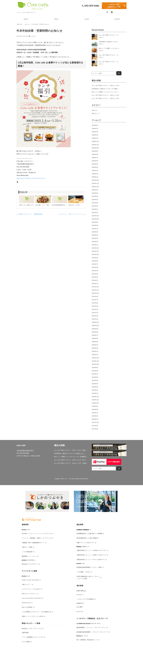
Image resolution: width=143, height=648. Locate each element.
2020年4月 (95, 345)
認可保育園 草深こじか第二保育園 (87, 538)
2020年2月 (95, 351)
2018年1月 (95, 419)
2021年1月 (95, 319)
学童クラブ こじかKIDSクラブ (85, 543)
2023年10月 (95, 219)
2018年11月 (95, 400)
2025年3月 (95, 170)
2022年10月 (95, 254)
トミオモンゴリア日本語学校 (85, 599)
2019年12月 (95, 358)
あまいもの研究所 (27, 607)
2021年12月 (95, 287)
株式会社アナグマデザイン (30, 564)
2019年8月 (95, 370)
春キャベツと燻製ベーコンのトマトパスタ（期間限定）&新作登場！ (112, 92)
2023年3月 (95, 238)
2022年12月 (95, 248)
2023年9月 (95, 222)
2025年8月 (95, 154)
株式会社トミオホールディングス (32, 628)
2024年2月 (95, 209)
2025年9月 (95, 151)
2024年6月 (95, 196)
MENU (56, 19)
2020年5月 (95, 341)
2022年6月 (95, 267)
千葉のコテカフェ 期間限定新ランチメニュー (36, 214)
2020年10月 (95, 325)
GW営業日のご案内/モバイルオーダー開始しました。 (108, 88)
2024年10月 (95, 186)
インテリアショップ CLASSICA (31, 589)
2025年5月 (95, 164)
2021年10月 (95, 293)
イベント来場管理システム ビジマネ (32, 637)
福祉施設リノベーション (29, 556)
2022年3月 (95, 277)
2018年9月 (95, 406)
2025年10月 (95, 148)
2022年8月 (95, 261)
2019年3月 (95, 387)
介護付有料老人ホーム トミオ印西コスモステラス (91, 550)
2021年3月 (95, 312)
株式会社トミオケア (82, 546)
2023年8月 (95, 225)
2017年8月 (95, 429)
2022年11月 (95, 251)
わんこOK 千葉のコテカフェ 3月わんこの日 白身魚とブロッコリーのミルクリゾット (71, 463)
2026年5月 (95, 125)
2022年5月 (95, 270)
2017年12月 (95, 422)
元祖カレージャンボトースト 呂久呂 (32, 616)
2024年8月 (95, 193)
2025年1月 (95, 177)
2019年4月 (95, 383)
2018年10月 (95, 403)
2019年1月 (95, 393)
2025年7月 (95, 157)
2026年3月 (95, 132)
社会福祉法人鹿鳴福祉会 (83, 529)
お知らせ (27, 24)
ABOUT (26, 19)
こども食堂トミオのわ (83, 572)
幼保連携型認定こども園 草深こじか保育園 (89, 533)
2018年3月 (95, 416)
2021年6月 (95, 303)
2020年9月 (95, 329)
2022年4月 (95, 274)
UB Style (79, 594)
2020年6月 (95, 338)
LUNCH (86, 19)
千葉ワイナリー (26, 584)
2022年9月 (95, 257)
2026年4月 (95, 128)
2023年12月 (95, 215)
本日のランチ (96, 113)
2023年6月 (95, 232)
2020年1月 (95, 354)
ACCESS (117, 19)
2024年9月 (95, 190)
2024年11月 (95, 183)
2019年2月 (95, 390)
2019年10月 (95, 364)
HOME (19, 24)
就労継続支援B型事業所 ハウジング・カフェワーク (92, 632)
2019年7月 (95, 374)
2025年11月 (95, 144)
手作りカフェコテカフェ (29, 594)
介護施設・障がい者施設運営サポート (33, 543)
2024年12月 (95, 180)
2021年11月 (95, 290)
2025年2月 (95, 173)
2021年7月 (95, 299)
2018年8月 (95, 409)
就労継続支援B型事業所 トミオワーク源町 (89, 567)
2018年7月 (95, 412)
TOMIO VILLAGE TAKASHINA (30, 580)
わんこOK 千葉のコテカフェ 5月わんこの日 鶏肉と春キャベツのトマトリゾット (116, 85)
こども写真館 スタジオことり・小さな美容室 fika (36, 612)
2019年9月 (95, 367)
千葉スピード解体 (27, 547)
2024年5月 (95, 199)
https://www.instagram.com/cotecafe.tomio (30, 178)
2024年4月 (95, 203)
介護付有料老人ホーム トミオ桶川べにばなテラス (91, 555)
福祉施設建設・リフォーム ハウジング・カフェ (91, 627)
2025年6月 (95, 161)
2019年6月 (95, 377)
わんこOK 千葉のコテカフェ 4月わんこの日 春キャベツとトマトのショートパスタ (117, 95)
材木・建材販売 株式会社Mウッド (87, 640)
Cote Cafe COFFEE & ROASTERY (31, 598)
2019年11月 (95, 361)
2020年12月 (95, 322)
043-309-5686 (90, 6)
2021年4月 (95, 309)
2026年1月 (95, 138)
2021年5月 (95, 306)
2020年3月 (95, 348)
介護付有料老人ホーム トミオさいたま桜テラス (91, 559)
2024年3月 (95, 206)
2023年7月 (95, 228)
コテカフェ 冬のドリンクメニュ (71, 214)
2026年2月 (95, 135)
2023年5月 (95, 235)
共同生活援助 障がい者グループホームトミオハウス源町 (88, 577)
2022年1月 (95, 283)
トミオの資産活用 (27, 552)
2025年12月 (95, 141)
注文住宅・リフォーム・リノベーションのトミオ (36, 533)
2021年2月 (95, 316)
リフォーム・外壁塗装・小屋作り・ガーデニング (36, 538)
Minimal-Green (84, 478)
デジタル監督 (26, 642)
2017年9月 (95, 425)
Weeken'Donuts (26, 603)
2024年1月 (95, 212)
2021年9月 (95, 296)
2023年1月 (95, 245)
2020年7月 (95, 335)
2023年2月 (95, 241)
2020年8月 (95, 332)
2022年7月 (95, 264)
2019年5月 (95, 380)
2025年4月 (95, 167)
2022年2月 (95, 280)
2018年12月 (95, 396)
